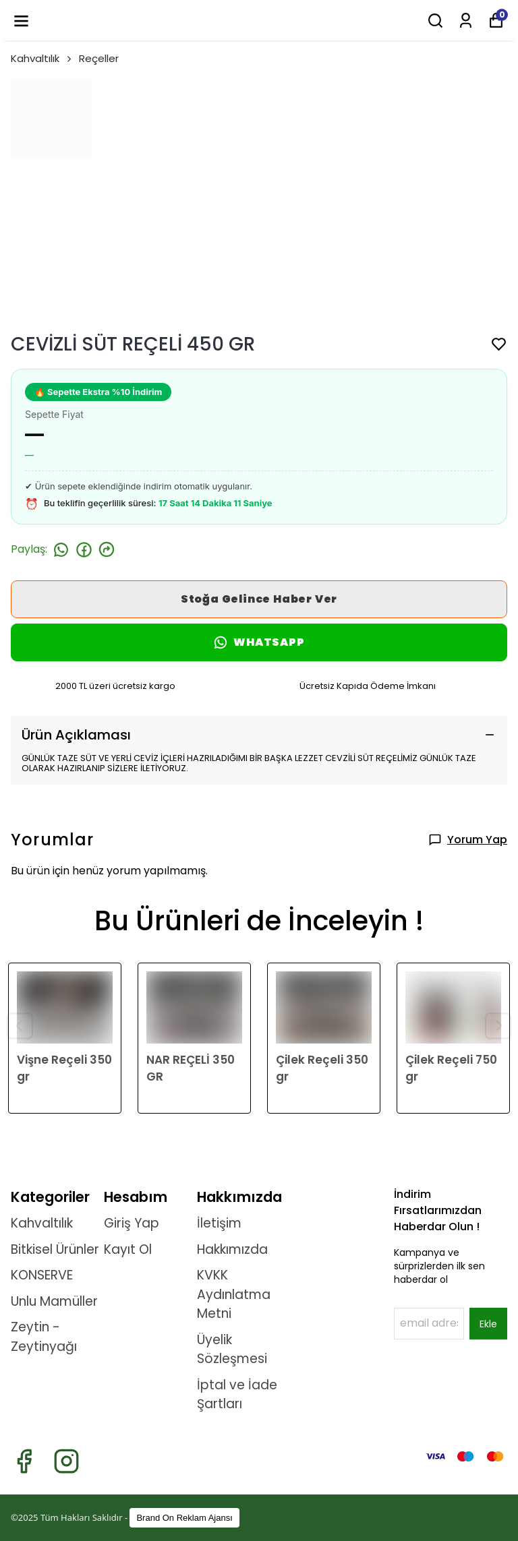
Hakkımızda (232, 1249)
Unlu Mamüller (54, 1301)
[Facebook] (24, 1461)
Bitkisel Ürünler (55, 1249)
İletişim (219, 1223)
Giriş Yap (131, 1223)
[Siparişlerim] (465, 20)
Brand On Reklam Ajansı (184, 1518)
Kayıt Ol (128, 1249)
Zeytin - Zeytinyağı (44, 1337)
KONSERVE (42, 1275)
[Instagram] (66, 1461)
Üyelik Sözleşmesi (232, 1349)
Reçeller (99, 58)
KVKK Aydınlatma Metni (233, 1294)
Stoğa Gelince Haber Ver (259, 599)
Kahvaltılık (42, 58)
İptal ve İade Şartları (237, 1395)
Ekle (488, 1324)
